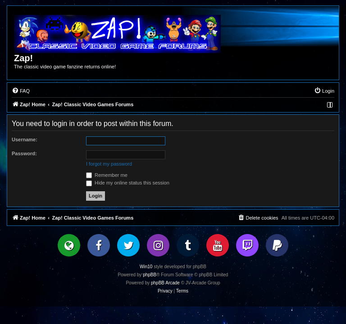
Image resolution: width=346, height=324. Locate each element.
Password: (24, 153)
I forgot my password (109, 163)
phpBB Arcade (165, 282)
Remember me (106, 175)
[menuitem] (21, 91)
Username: (24, 139)
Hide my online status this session (127, 182)
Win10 (146, 266)
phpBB (149, 274)
